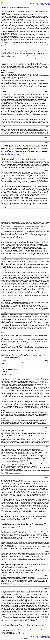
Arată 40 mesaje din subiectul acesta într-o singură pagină (43, 4)
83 (41, 3)
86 (44, 3)
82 (40, 3)
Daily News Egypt (6, 213)
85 (43, 3)
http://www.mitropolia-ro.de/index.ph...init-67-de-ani (11, 154)
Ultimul (48, 3)
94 (45, 3)
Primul (37, 3)
